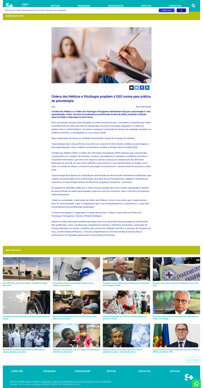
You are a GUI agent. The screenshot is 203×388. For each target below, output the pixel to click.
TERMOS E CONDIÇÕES (41, 382)
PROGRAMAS (49, 371)
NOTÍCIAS (111, 371)
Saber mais (166, 10)
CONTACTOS (144, 371)
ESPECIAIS (175, 371)
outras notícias (193, 360)
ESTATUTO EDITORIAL (84, 382)
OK (181, 10)
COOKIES (55, 382)
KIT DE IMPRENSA (67, 382)
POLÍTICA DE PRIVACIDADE (20, 382)
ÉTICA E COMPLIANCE (102, 382)
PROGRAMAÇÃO (82, 371)
